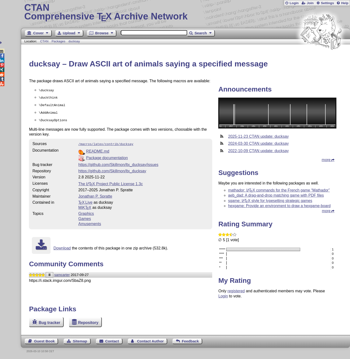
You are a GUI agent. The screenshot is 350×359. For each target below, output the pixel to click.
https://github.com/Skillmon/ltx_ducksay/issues (118, 162)
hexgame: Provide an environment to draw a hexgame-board (279, 206)
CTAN (44, 41)
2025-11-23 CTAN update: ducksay (258, 136)
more (326, 160)
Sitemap (80, 341)
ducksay (74, 41)
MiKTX (84, 205)
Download (62, 245)
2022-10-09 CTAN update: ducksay (258, 151)
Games (84, 216)
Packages (59, 41)
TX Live (85, 199)
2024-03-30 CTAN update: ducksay (258, 143)
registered (236, 291)
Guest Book (44, 341)
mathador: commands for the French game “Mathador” (279, 190)
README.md (97, 148)
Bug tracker (49, 323)
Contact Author (150, 341)
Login (293, 3)
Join (310, 3)
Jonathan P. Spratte (95, 193)
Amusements (89, 221)
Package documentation (107, 155)
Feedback (190, 341)
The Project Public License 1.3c (110, 181)
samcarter (62, 272)
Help (345, 3)
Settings (327, 3)
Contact (112, 341)
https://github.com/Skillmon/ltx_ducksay (112, 168)
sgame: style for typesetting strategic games (270, 201)
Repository (88, 323)
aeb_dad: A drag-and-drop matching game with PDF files (276, 195)
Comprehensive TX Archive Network (185, 12)
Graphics (86, 211)
